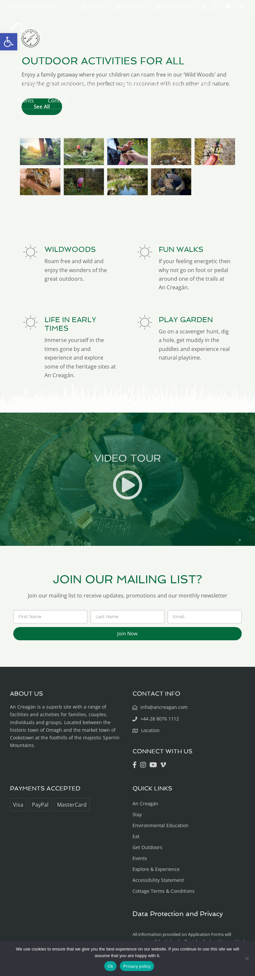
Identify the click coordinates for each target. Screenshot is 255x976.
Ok (110, 966)
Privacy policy (137, 966)
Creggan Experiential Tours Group (60, 83)
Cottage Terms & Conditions (163, 891)
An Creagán (145, 803)
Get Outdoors (80, 67)
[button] (8, 41)
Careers (203, 83)
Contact (57, 100)
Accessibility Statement (158, 880)
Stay (22, 67)
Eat (45, 67)
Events (25, 100)
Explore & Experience (138, 67)
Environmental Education (148, 83)
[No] (246, 958)
